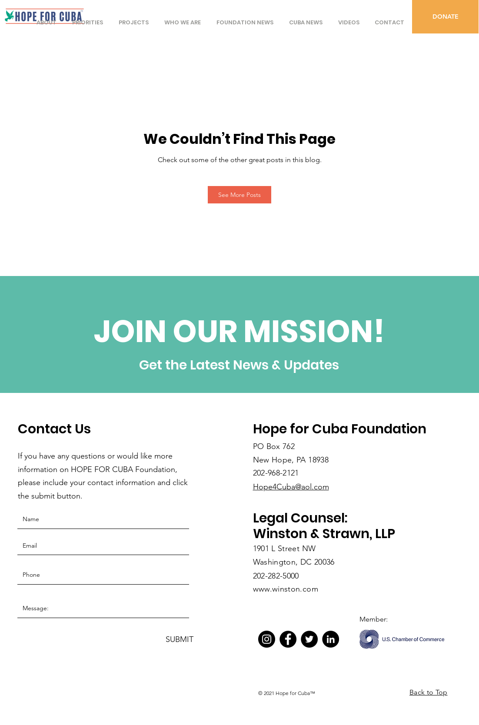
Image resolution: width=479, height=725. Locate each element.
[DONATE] (445, 16)
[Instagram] (266, 639)
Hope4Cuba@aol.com (291, 487)
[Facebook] (287, 639)
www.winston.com (285, 589)
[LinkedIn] (330, 639)
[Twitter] (309, 639)
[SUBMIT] (179, 639)
